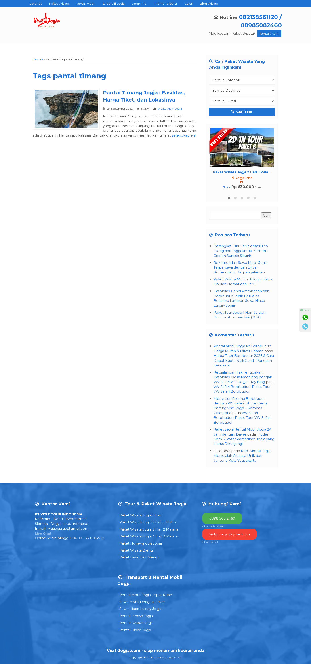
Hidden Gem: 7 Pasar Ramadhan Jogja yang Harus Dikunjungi (244, 439)
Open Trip (138, 3)
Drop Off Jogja (114, 3)
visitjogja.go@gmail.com (68, 528)
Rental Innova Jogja (136, 616)
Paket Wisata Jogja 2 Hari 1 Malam (148, 522)
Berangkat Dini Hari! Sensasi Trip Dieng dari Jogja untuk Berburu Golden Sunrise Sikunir (241, 251)
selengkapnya (184, 135)
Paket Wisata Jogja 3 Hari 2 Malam (148, 529)
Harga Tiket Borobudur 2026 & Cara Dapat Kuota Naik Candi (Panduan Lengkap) (244, 360)
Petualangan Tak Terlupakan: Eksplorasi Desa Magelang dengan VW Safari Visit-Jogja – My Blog (243, 377)
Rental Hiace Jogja (135, 630)
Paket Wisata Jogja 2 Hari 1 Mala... (242, 172)
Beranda (35, 3)
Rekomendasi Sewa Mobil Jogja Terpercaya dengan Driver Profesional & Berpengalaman (240, 267)
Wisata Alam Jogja (170, 108)
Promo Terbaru (165, 3)
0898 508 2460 (222, 518)
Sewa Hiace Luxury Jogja (140, 609)
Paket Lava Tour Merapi (139, 557)
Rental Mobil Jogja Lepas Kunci (145, 595)
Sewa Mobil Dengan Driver (142, 602)
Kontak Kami (269, 33)
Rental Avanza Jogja (136, 623)
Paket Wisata (59, 3)
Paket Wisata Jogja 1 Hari (140, 515)
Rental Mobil (85, 3)
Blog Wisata (209, 3)
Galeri (189, 3)
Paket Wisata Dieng (136, 550)
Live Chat (43, 533)
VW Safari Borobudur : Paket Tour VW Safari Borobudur (242, 418)
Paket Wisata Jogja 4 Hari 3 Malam (148, 536)
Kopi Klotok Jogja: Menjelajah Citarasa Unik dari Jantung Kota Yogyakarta (242, 456)
